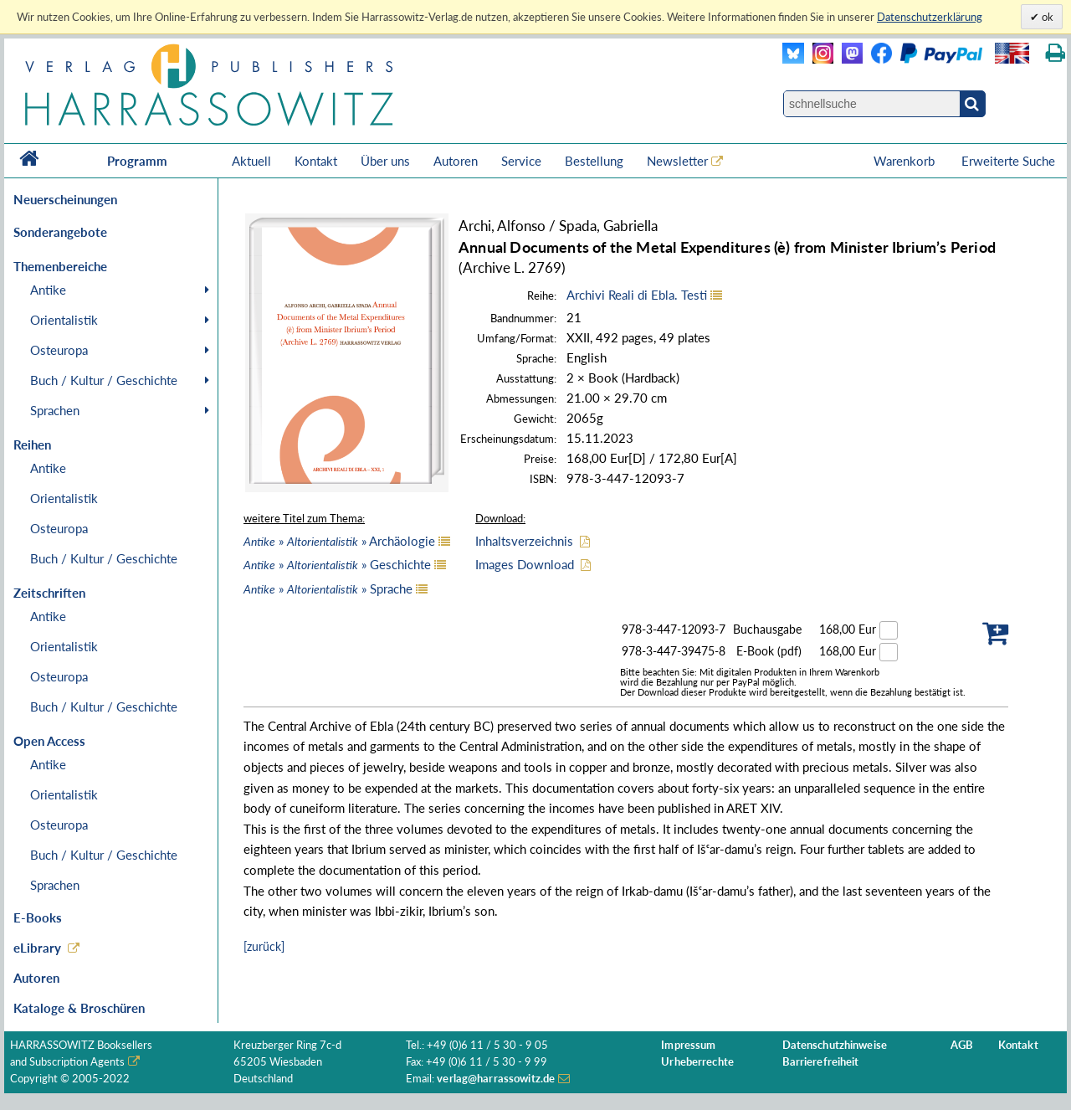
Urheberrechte (697, 1062)
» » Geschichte (337, 564)
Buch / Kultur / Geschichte (103, 380)
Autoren (455, 160)
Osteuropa (59, 349)
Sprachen (54, 410)
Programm (137, 160)
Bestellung (594, 160)
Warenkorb (906, 160)
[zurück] (263, 946)
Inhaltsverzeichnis (524, 540)
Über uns (385, 160)
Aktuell (251, 160)
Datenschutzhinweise (834, 1045)
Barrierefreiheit (820, 1062)
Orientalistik (64, 319)
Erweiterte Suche (1008, 160)
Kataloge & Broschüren (79, 1007)
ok (1046, 16)
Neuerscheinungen (65, 199)
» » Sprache (328, 588)
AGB (962, 1045)
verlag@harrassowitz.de (496, 1078)
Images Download (524, 564)
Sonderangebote (60, 231)
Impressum (688, 1045)
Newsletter (677, 160)
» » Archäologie (339, 540)
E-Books (37, 917)
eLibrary (37, 947)
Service (521, 160)
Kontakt (316, 160)
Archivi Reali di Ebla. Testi (636, 294)
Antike (48, 289)
